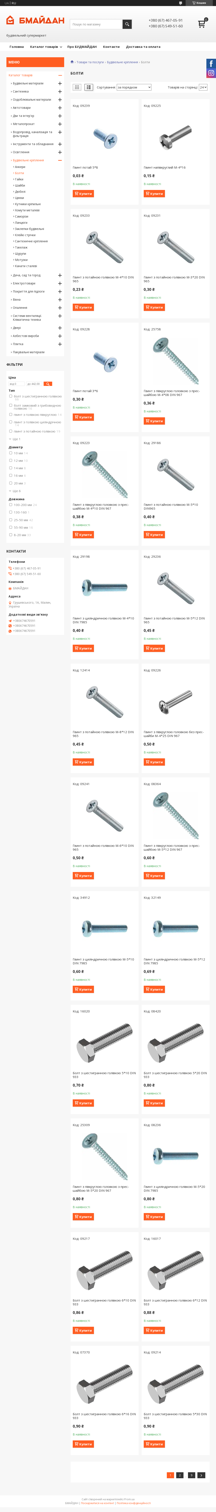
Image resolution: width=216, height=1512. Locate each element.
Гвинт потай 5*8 (85, 167)
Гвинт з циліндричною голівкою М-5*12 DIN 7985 (174, 961)
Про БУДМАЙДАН (82, 46)
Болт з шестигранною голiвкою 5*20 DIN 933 (175, 1075)
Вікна (17, 299)
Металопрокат (24, 124)
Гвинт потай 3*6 (85, 391)
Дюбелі (20, 192)
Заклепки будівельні (29, 229)
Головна (17, 46)
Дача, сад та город (26, 275)
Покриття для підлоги (28, 291)
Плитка (18, 344)
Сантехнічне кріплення (31, 241)
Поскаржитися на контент (97, 1503)
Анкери (20, 167)
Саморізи (21, 216)
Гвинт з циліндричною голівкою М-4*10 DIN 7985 (103, 620)
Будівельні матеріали (28, 83)
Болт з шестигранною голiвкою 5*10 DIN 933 (104, 1075)
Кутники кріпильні (28, 204)
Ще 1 (17, 439)
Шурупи (20, 254)
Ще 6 (17, 491)
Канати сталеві (26, 266)
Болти (19, 173)
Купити (85, 193)
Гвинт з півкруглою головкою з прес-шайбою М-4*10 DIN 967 (101, 506)
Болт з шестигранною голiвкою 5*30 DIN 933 (175, 1416)
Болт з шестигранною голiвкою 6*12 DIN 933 (175, 1302)
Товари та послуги (90, 62)
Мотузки (21, 260)
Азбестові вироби (26, 336)
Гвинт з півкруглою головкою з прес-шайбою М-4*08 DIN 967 (172, 393)
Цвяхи (19, 198)
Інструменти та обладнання (33, 144)
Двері (17, 328)
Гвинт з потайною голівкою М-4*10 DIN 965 (103, 279)
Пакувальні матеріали (28, 352)
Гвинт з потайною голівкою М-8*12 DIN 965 (103, 734)
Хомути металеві (27, 210)
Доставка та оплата (143, 46)
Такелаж (21, 247)
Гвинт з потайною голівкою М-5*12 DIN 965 (174, 620)
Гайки (19, 179)
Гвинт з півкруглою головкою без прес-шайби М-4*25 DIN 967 (174, 734)
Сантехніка (21, 91)
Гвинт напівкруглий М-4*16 (165, 167)
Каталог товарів (44, 46)
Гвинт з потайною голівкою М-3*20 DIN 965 (174, 279)
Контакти (111, 46)
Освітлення (21, 152)
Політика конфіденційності (134, 1503)
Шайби (20, 185)
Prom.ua (129, 1499)
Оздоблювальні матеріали (32, 99)
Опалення (20, 308)
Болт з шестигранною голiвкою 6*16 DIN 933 (104, 1416)
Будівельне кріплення (122, 62)
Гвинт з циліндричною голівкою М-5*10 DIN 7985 (103, 961)
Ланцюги (21, 223)
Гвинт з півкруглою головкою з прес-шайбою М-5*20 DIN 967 (101, 1188)
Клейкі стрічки (25, 235)
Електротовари (24, 283)
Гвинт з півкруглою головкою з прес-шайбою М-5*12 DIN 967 (172, 847)
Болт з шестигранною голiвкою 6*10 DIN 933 (104, 1302)
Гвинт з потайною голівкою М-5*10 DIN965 (171, 506)
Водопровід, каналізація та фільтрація (32, 134)
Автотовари (22, 108)
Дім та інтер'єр (23, 116)
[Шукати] (127, 24)
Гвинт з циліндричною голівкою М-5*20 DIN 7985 (174, 1188)
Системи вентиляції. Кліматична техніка (27, 318)
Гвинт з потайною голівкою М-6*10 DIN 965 (103, 847)
